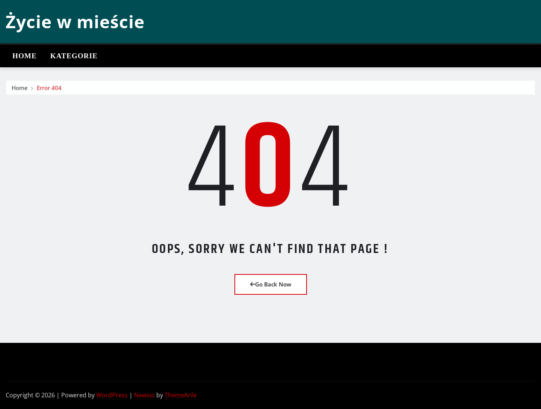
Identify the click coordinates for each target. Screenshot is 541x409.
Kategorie (74, 56)
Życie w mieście (75, 21)
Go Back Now (270, 284)
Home (24, 56)
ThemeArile (181, 395)
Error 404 (49, 91)
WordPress (112, 395)
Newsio (144, 395)
